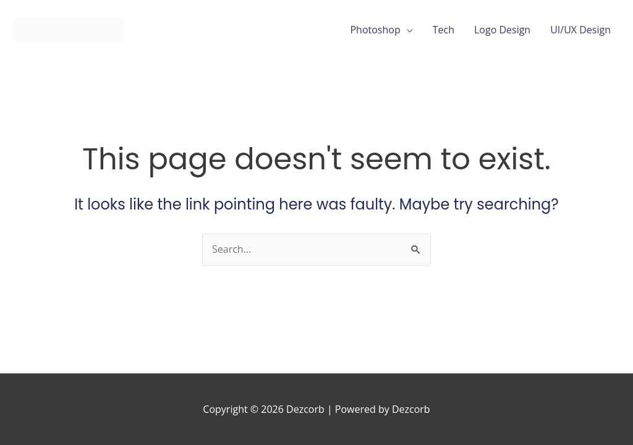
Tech (443, 29)
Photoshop (375, 29)
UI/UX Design (580, 29)
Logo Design (502, 29)
